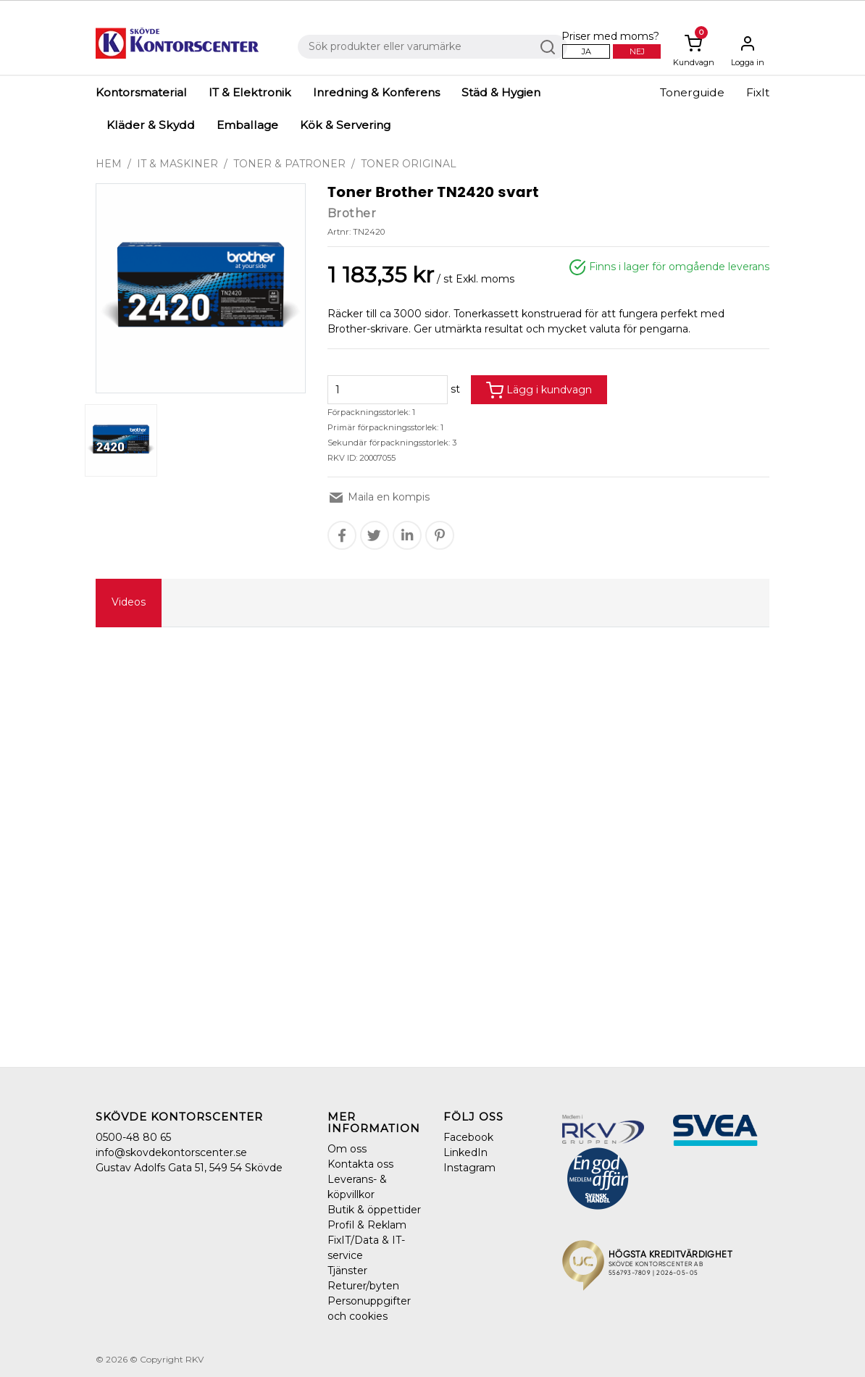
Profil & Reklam (366, 1224)
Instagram (469, 1167)
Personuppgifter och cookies (369, 1308)
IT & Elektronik (250, 92)
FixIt (757, 92)
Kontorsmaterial (141, 92)
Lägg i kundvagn (539, 390)
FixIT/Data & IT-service (366, 1248)
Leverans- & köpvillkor (357, 1187)
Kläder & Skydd (150, 125)
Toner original (408, 163)
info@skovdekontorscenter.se (171, 1152)
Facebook (468, 1137)
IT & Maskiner (177, 163)
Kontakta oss (360, 1164)
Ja (586, 51)
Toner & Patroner (289, 163)
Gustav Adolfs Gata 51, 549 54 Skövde (189, 1167)
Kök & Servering (345, 125)
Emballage (247, 125)
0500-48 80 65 (133, 1137)
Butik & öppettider (374, 1209)
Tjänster (347, 1270)
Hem (109, 163)
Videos (129, 601)
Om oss (347, 1148)
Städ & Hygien (500, 92)
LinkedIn (465, 1152)
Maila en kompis (378, 496)
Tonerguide (692, 92)
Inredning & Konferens (376, 92)
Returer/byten (363, 1285)
